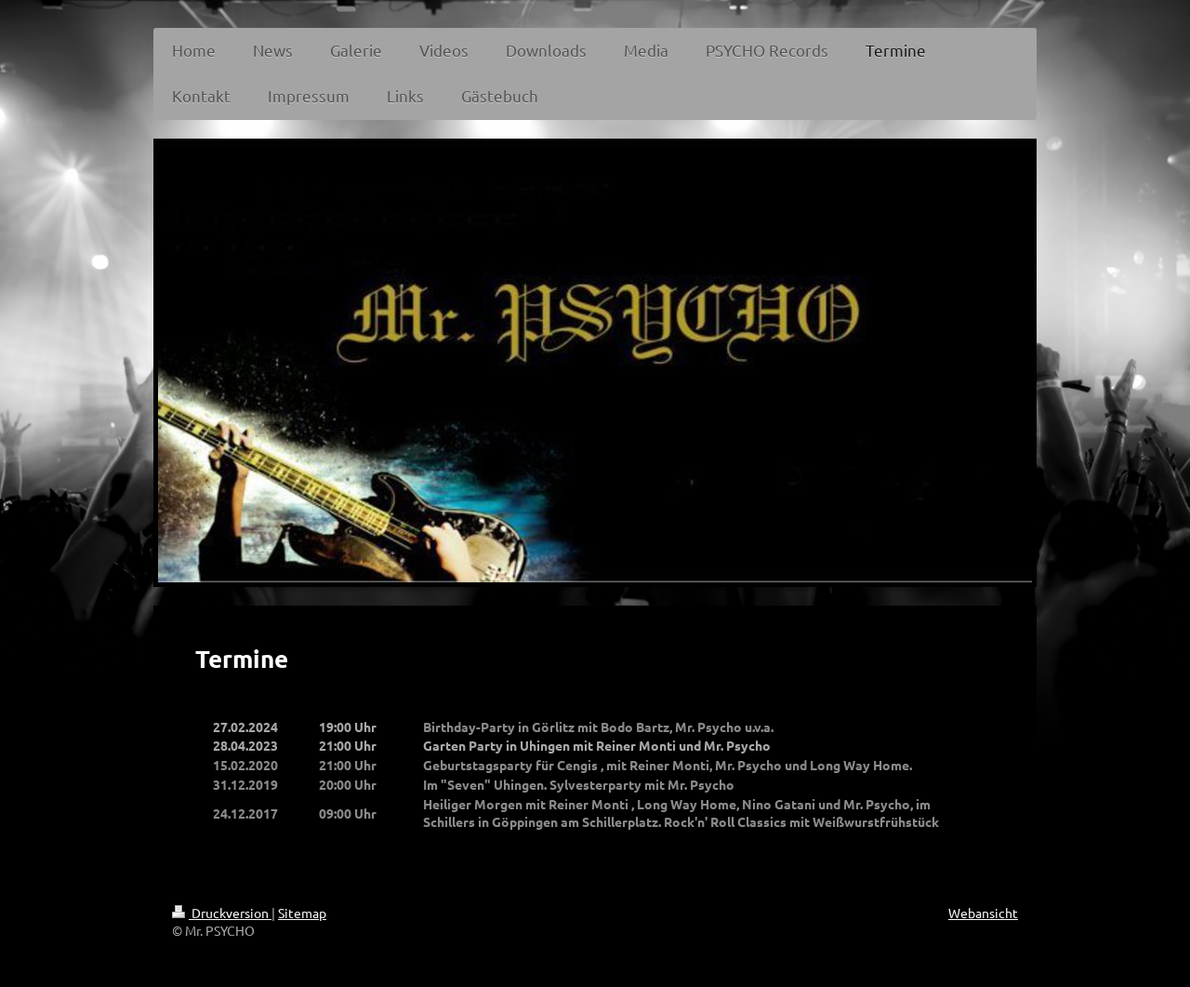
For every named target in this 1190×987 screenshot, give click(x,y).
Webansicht (983, 912)
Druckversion (221, 912)
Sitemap (302, 912)
